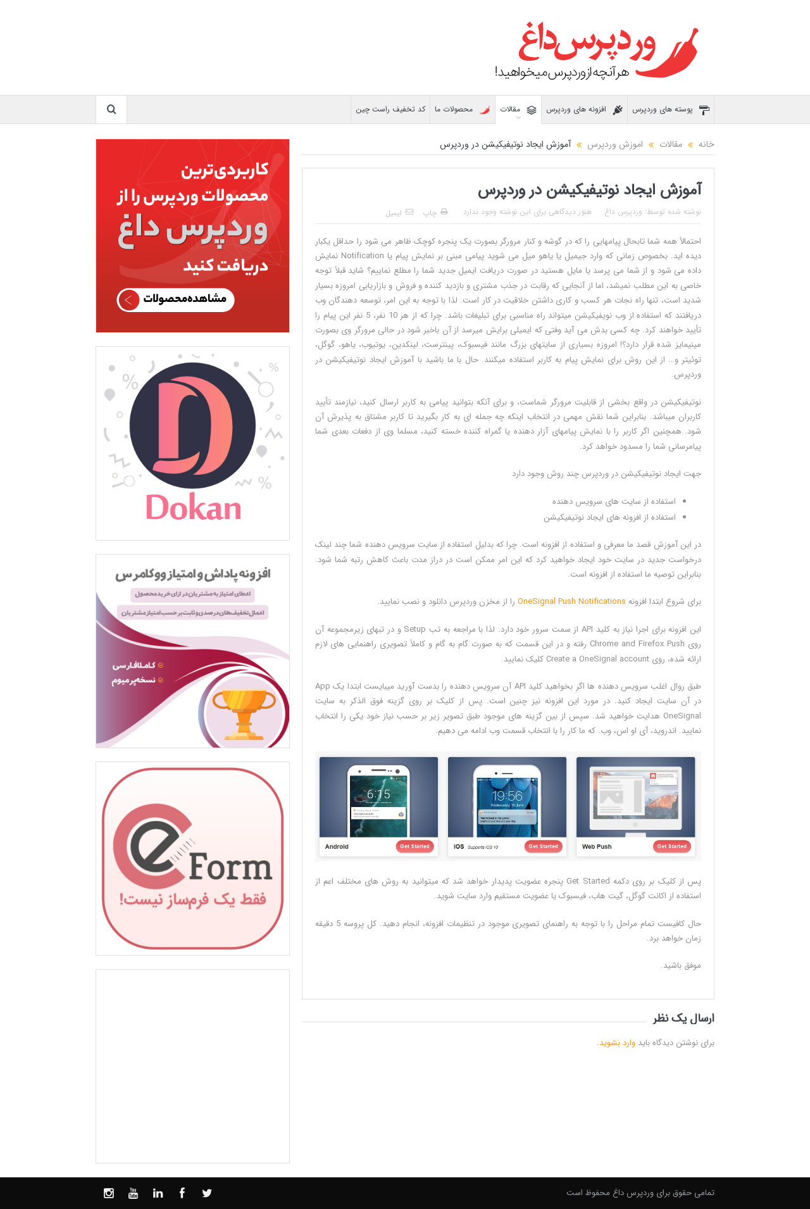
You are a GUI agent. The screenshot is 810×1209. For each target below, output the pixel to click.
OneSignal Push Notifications (572, 601)
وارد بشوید (617, 1042)
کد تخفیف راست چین (390, 109)
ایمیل (399, 213)
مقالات (518, 109)
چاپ (435, 213)
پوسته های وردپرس (670, 109)
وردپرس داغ (623, 212)
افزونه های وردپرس (584, 109)
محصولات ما (462, 109)
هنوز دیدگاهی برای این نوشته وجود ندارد (527, 212)
